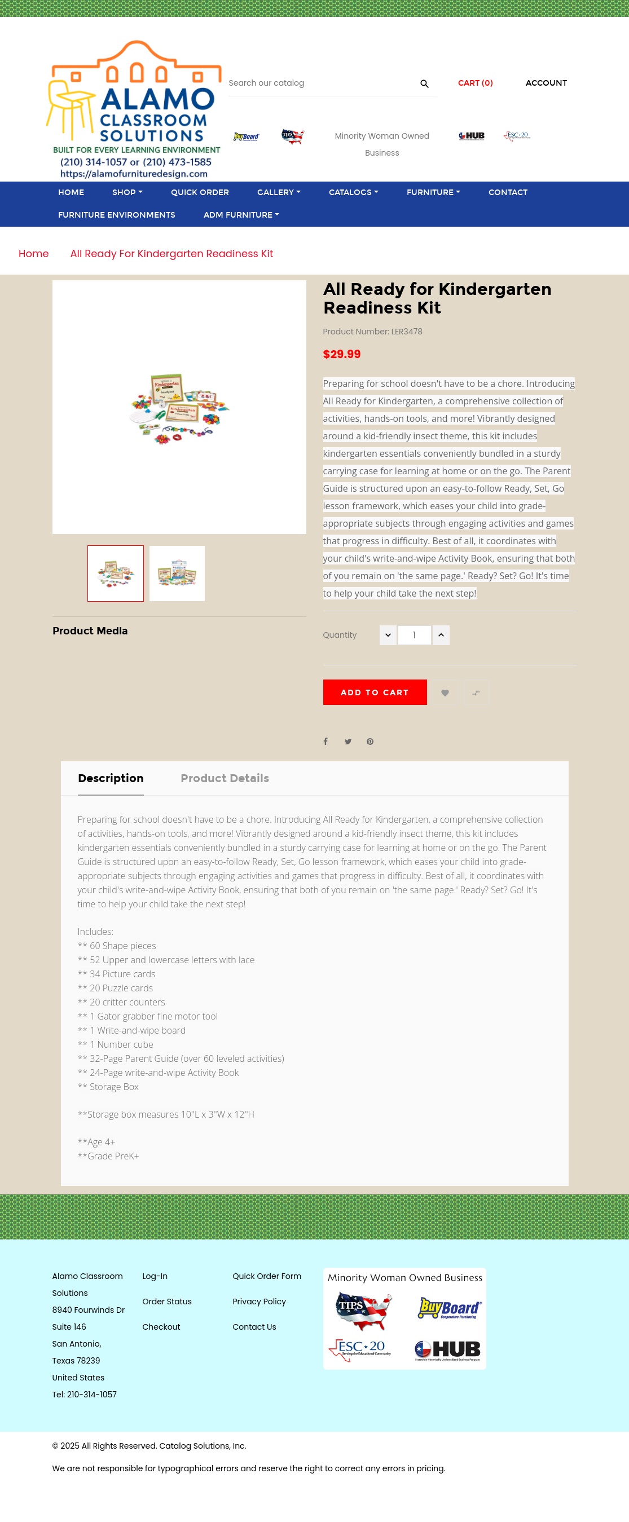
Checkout (162, 1327)
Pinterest (375, 741)
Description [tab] (111, 778)
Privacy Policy (260, 1301)
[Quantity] (415, 635)
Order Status (167, 1301)
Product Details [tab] (225, 778)
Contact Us (254, 1327)
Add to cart (375, 693)
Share (331, 741)
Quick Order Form (267, 1276)
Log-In (155, 1276)
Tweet (353, 741)
